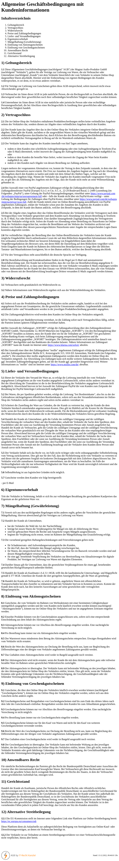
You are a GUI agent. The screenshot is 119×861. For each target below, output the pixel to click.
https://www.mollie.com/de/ (65, 364)
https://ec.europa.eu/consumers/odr (18, 821)
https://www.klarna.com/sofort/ (63, 345)
